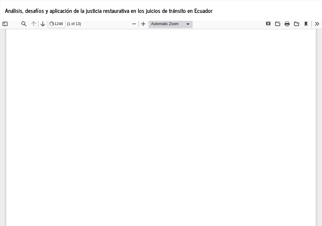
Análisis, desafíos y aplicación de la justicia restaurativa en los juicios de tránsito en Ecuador (109, 10)
